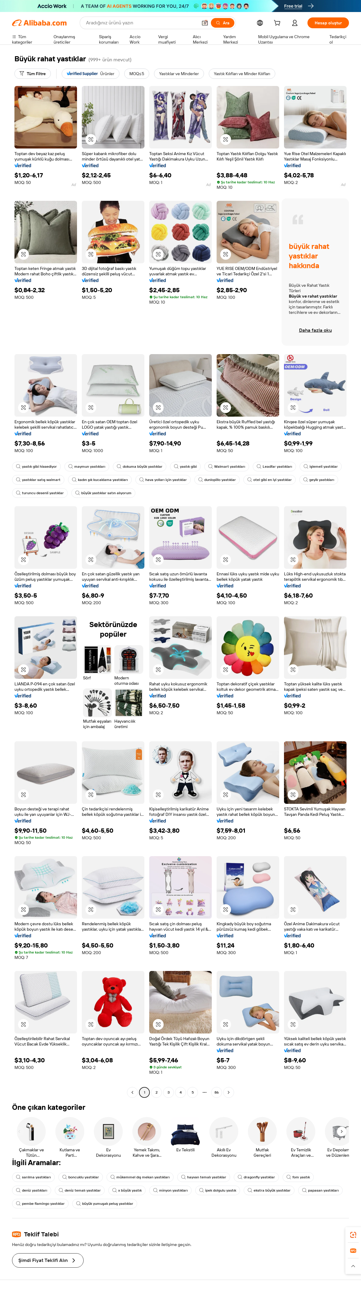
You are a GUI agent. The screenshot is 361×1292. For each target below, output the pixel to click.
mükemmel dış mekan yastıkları (140, 1177)
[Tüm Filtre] (32, 74)
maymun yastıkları (86, 466)
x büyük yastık (127, 1190)
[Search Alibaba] (141, 23)
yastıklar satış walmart (38, 479)
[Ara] (222, 23)
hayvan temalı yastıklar (203, 1177)
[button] (204, 22)
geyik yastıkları (318, 479)
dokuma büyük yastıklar (139, 466)
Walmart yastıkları (226, 466)
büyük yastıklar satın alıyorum (103, 493)
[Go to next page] (228, 1092)
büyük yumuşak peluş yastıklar (104, 1203)
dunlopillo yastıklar (217, 479)
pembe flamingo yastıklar (40, 1203)
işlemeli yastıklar (321, 466)
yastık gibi (185, 466)
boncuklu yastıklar (80, 1177)
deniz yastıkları (31, 1190)
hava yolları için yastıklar (163, 479)
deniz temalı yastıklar (80, 1190)
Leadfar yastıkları (274, 466)
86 (216, 1092)
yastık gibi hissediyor (36, 466)
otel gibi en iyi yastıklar (269, 479)
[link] (353, 1235)
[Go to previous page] (132, 1092)
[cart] (278, 23)
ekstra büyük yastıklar (269, 1190)
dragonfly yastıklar (256, 1177)
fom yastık (298, 1177)
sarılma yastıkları (33, 1177)
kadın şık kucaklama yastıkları (100, 479)
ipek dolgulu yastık (217, 1190)
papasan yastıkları (320, 1190)
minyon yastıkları (170, 1190)
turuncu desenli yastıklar (40, 493)
